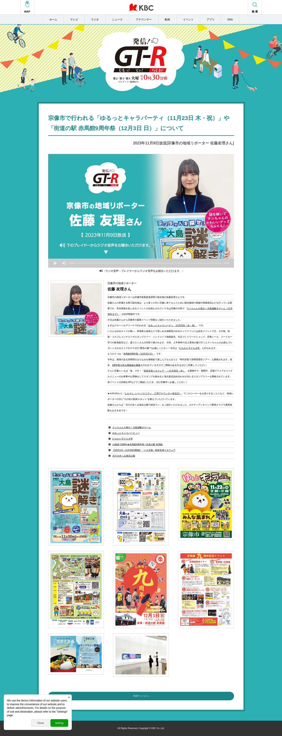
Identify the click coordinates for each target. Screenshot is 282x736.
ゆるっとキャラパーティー (126, 433)
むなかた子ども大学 (189, 348)
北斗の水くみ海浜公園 (123, 456)
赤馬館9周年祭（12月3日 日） (138, 354)
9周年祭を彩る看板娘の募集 (126, 365)
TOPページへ (141, 695)
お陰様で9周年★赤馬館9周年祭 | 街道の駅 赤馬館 (137, 444)
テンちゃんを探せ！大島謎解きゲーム (131, 427)
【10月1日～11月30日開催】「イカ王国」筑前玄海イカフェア (144, 450)
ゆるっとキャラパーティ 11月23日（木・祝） (172, 325)
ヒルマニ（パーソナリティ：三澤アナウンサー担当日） (153, 393)
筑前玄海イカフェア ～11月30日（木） (164, 371)
